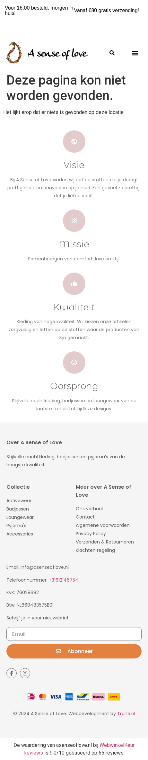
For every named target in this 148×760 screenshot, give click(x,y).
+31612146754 (63, 580)
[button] (135, 53)
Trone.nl (126, 713)
